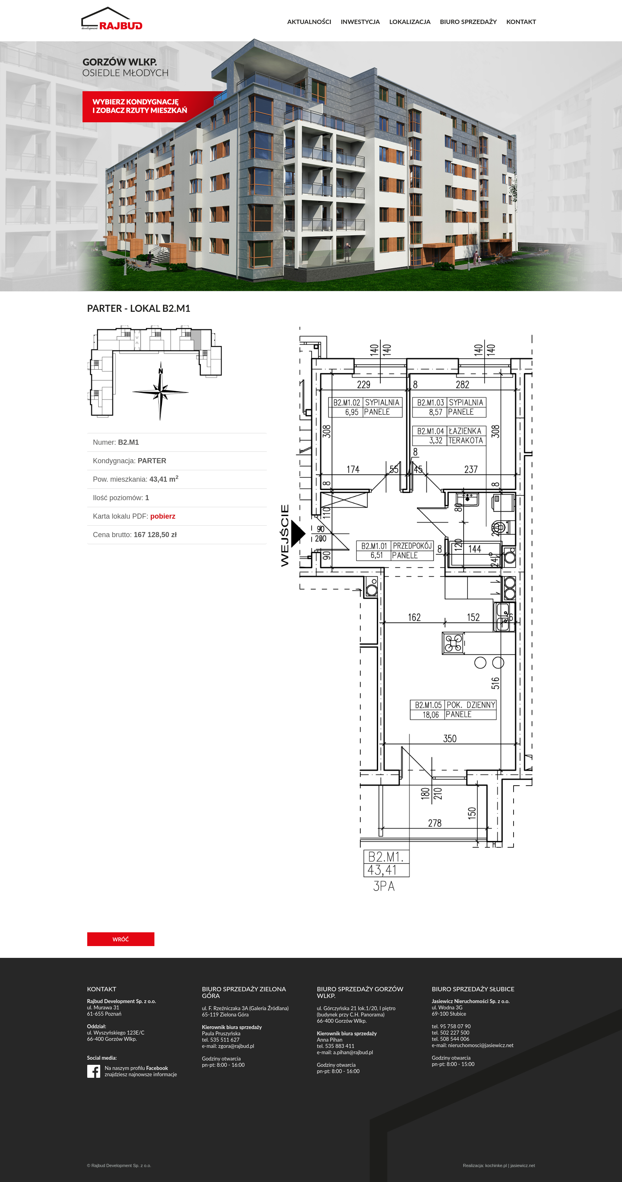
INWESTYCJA (360, 21)
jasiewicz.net (522, 1165)
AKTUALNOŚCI (309, 21)
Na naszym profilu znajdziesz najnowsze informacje (141, 1071)
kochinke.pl (496, 1165)
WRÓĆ (121, 939)
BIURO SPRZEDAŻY (468, 21)
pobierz (163, 516)
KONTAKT (521, 21)
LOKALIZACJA (410, 21)
